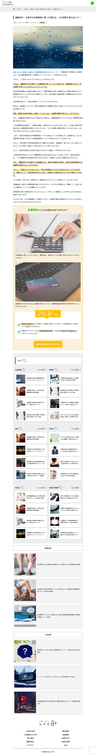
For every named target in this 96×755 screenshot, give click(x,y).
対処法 (51, 428)
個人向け (19, 9)
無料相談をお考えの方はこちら (48, 344)
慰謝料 (51, 370)
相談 (16, 428)
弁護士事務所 (54, 487)
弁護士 (17, 487)
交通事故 (26, 9)
